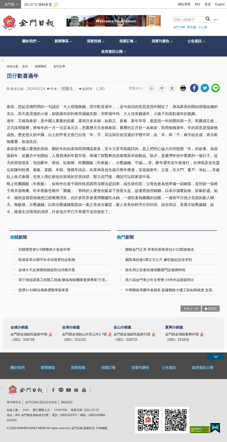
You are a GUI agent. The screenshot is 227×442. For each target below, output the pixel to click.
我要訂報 (126, 41)
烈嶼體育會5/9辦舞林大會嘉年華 (44, 249)
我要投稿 (94, 41)
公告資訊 (195, 41)
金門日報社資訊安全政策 (41, 402)
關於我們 (29, 41)
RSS (197, 4)
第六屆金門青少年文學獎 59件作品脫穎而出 (159, 280)
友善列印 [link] (183, 88)
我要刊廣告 (160, 41)
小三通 (202, 27)
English (220, 4)
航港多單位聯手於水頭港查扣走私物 (46, 259)
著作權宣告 (14, 402)
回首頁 (212, 308)
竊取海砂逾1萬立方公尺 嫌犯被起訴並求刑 (158, 259)
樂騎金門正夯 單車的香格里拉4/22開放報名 (159, 249)
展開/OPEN (215, 356)
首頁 (208, 4)
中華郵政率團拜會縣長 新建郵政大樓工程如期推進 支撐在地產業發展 (171, 290)
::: (2, 4)
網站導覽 (184, 4)
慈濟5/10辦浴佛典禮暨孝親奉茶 (43, 290)
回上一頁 (192, 308)
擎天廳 (191, 27)
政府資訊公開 (112, 51)
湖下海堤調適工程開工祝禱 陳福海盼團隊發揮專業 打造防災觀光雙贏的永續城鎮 (65, 280)
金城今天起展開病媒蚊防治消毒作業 (46, 270)
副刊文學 (59, 66)
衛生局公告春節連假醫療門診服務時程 (155, 270)
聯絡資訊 (67, 402)
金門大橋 (179, 27)
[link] (194, 88)
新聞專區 (62, 41)
